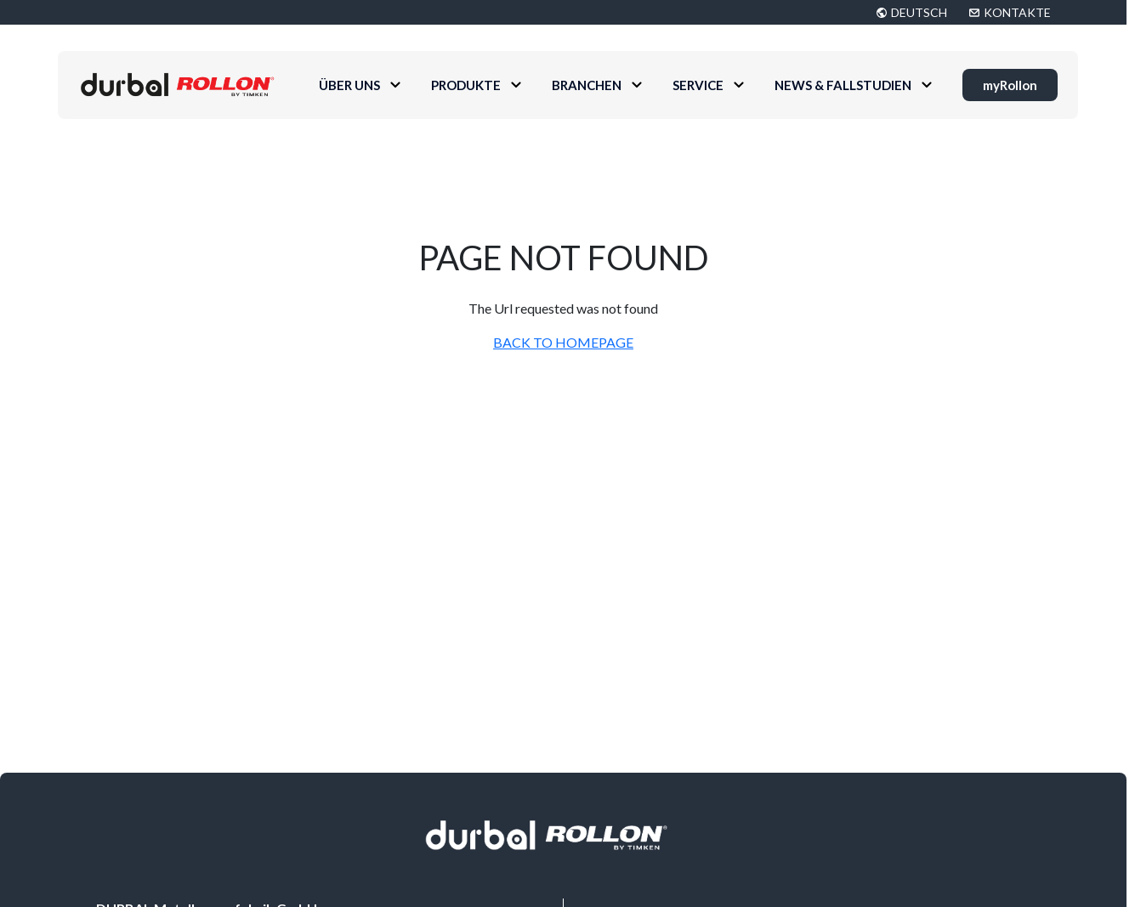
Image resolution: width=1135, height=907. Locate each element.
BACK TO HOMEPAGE (563, 342)
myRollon (1010, 85)
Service (698, 85)
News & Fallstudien (843, 85)
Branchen (586, 85)
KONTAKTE (1017, 12)
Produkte (466, 85)
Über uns (349, 85)
